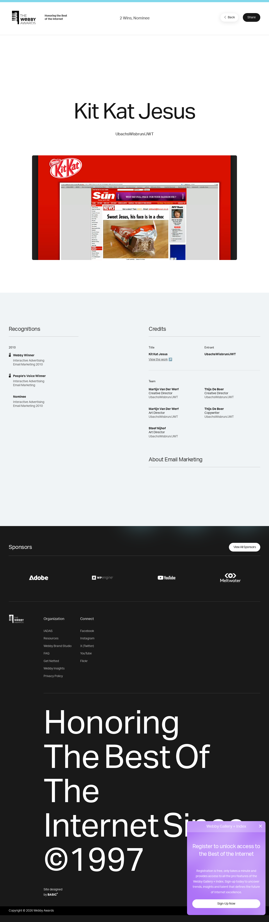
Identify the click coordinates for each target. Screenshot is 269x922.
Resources (51, 638)
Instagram (87, 638)
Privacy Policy (53, 676)
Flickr (84, 661)
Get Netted (51, 661)
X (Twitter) (87, 646)
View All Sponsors (244, 547)
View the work (158, 359)
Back (229, 17)
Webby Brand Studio (58, 646)
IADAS (48, 631)
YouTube (86, 653)
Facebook (87, 631)
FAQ (46, 653)
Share (251, 17)
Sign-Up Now (226, 903)
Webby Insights (54, 668)
